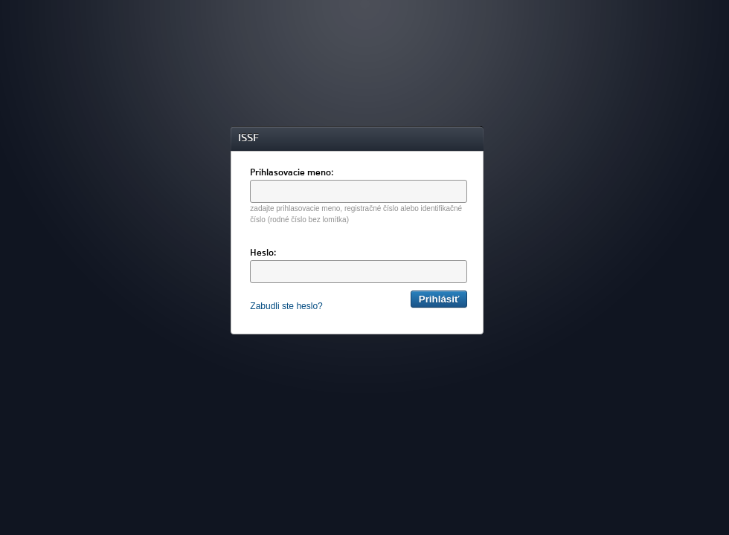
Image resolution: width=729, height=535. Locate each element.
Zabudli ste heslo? (286, 306)
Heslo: (263, 253)
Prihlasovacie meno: (291, 173)
